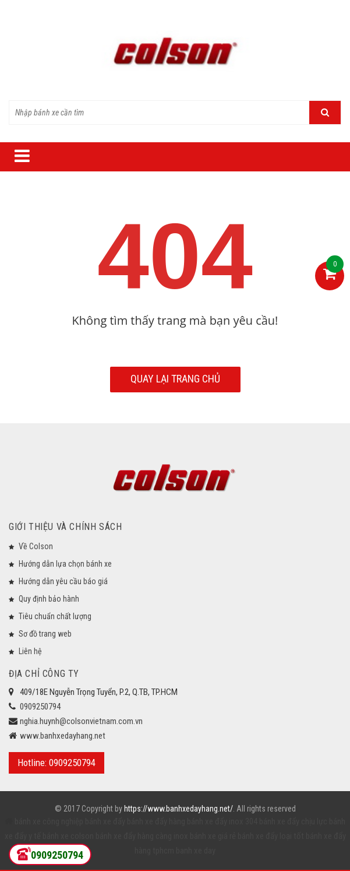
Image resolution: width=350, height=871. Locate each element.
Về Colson (36, 546)
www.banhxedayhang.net (62, 735)
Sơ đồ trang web (45, 633)
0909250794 (40, 706)
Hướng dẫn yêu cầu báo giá (63, 581)
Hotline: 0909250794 (56, 762)
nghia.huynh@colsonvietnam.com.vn (81, 721)
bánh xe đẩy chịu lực (293, 821)
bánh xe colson (68, 836)
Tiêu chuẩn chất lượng (55, 616)
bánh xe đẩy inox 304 (222, 821)
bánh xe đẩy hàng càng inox (142, 836)
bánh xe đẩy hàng (156, 821)
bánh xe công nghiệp (49, 821)
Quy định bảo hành (49, 598)
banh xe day (194, 850)
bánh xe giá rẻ (214, 836)
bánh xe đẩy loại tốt (271, 836)
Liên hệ (30, 651)
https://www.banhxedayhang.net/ (178, 808)
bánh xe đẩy (105, 821)
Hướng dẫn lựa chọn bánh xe (65, 563)
